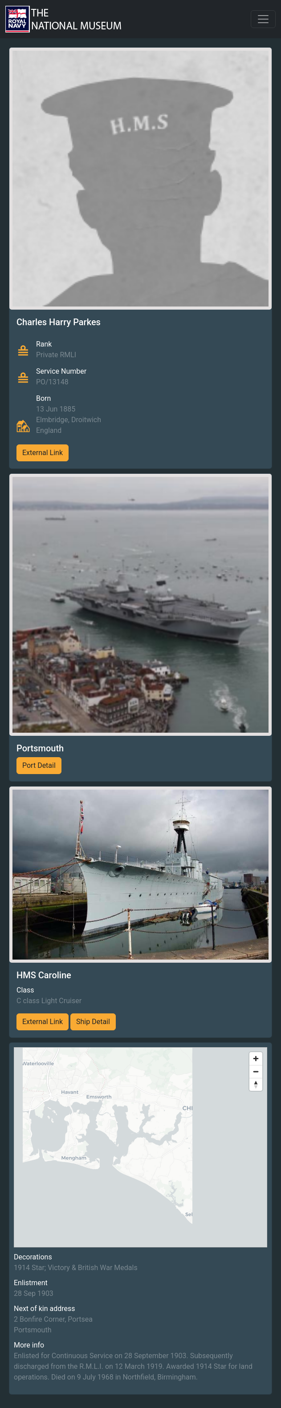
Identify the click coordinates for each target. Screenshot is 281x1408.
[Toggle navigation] (263, 19)
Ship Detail (93, 1021)
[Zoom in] (255, 1058)
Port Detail (39, 765)
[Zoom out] (255, 1071)
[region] (140, 1147)
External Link (42, 452)
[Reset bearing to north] (255, 1084)
